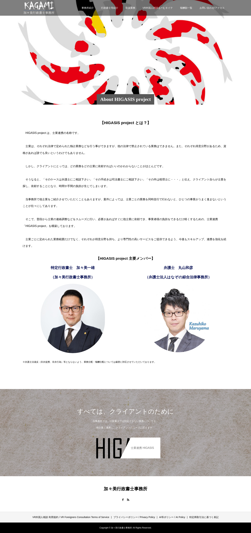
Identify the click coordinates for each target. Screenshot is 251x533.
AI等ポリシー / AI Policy (172, 517)
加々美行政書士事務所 (125, 488)
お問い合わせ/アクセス (212, 7)
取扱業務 (130, 7)
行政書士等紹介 (109, 7)
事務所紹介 (88, 7)
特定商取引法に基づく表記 (204, 517)
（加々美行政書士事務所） (73, 277)
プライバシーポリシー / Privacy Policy (134, 517)
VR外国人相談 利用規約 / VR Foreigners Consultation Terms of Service (70, 517)
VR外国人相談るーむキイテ (158, 7)
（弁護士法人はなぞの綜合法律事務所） (178, 277)
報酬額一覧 (186, 7)
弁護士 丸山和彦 (178, 268)
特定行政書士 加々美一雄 (73, 268)
